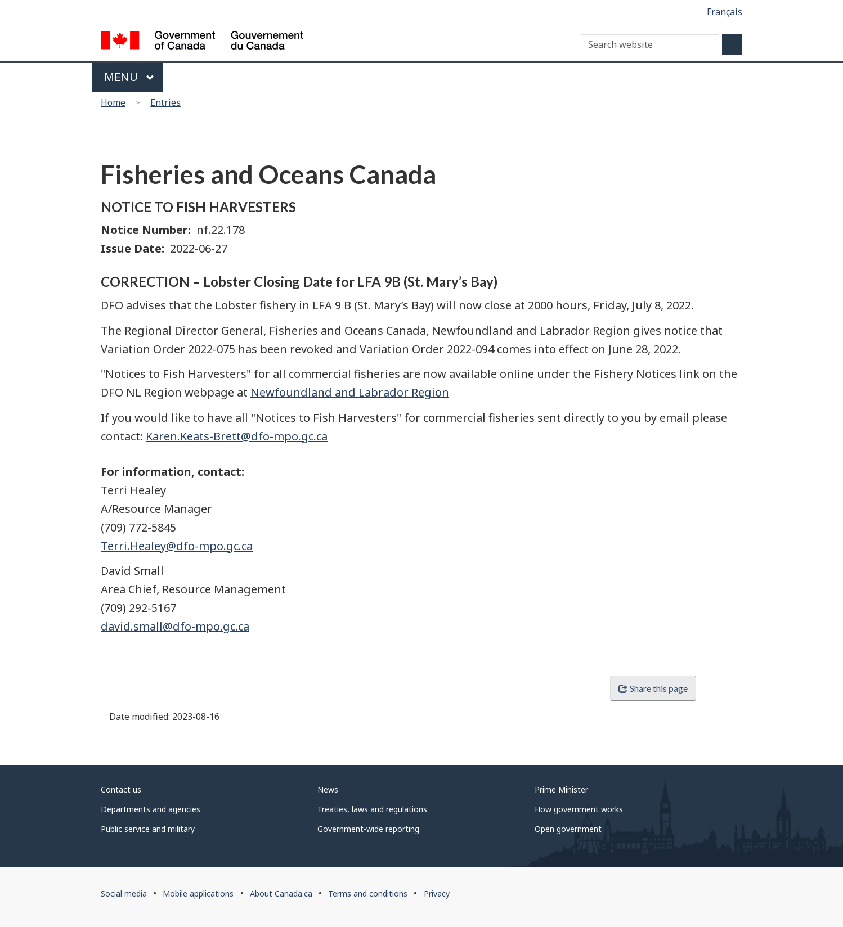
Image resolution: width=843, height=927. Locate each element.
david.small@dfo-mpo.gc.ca (175, 626)
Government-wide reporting (368, 829)
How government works (579, 809)
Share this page (652, 688)
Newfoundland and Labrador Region (349, 392)
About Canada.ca (281, 893)
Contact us (121, 789)
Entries (165, 102)
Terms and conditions (367, 893)
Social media (124, 893)
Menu (129, 76)
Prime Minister (561, 789)
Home (113, 102)
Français (724, 12)
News (327, 789)
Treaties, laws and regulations (372, 809)
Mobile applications (198, 893)
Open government (568, 829)
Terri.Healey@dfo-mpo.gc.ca (177, 546)
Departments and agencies (150, 809)
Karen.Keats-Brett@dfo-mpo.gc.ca (237, 436)
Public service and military (148, 829)
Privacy (437, 893)
